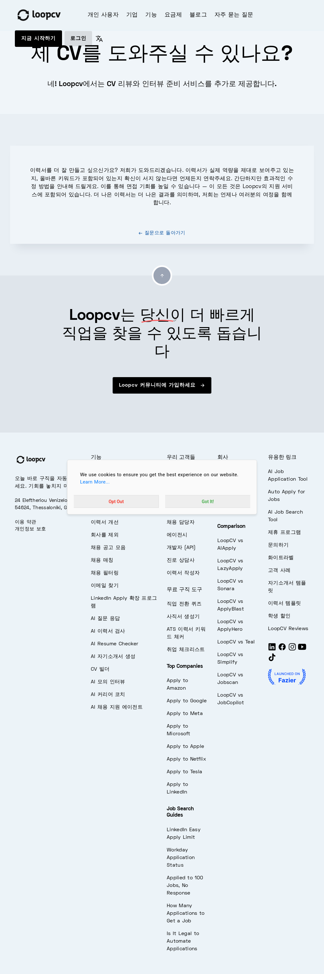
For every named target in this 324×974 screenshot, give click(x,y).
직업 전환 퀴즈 (184, 604)
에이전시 (177, 535)
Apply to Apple (185, 746)
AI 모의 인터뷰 (108, 682)
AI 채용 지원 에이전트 (117, 707)
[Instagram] (292, 649)
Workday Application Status (181, 858)
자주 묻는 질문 (234, 15)
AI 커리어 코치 (108, 695)
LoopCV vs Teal (236, 642)
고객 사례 (279, 570)
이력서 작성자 (183, 573)
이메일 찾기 (105, 586)
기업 (132, 15)
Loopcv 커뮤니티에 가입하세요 (162, 385)
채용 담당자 (181, 522)
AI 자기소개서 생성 (113, 657)
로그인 (78, 38)
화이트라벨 (281, 558)
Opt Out (116, 501)
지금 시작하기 (38, 38)
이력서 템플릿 (284, 603)
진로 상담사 (181, 560)
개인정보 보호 (30, 529)
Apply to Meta (185, 714)
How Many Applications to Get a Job (186, 913)
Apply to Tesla (184, 772)
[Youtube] (302, 649)
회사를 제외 (105, 535)
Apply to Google (187, 701)
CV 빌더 (100, 669)
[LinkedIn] (272, 649)
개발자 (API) (181, 548)
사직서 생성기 (183, 617)
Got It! (208, 501)
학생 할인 (279, 616)
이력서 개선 (105, 522)
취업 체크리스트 (186, 650)
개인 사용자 (103, 15)
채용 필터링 (105, 573)
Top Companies (185, 666)
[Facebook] (282, 649)
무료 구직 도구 (184, 589)
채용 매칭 (102, 560)
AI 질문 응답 (105, 619)
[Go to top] (162, 275)
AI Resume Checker (114, 644)
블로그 (198, 15)
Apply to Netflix (186, 759)
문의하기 (278, 545)
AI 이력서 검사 (108, 631)
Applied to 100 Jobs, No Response (185, 885)
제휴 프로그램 (284, 532)
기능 (151, 15)
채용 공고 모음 (108, 548)
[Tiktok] (272, 660)
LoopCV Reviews (288, 629)
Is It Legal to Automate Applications (183, 941)
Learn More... (95, 482)
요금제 (173, 15)
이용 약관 (25, 522)
